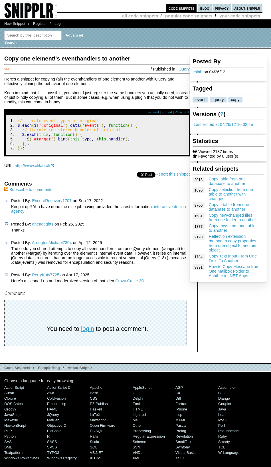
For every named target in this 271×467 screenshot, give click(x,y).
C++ (221, 399)
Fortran (181, 410)
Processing (142, 437)
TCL (221, 453)
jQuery (184, 69)
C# (177, 399)
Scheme (139, 448)
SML (8, 453)
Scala (94, 448)
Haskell (96, 415)
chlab (197, 72)
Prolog (180, 437)
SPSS (52, 453)
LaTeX (95, 420)
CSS (94, 404)
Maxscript (98, 426)
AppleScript (142, 393)
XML (136, 464)
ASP (179, 393)
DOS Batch (13, 410)
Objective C (56, 431)
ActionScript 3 (58, 393)
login (87, 334)
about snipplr (247, 8)
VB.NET (96, 458)
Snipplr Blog (49, 374)
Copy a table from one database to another (229, 207)
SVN (136, 453)
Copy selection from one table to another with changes (231, 194)
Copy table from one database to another (227, 181)
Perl (221, 431)
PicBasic (54, 437)
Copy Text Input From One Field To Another (233, 258)
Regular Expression (149, 442)
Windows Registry (62, 464)
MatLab (53, 426)
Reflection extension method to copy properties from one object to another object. (233, 243)
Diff (178, 404)
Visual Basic (185, 458)
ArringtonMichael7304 (52, 248)
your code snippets (239, 15)
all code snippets (140, 15)
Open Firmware (102, 431)
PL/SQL (96, 437)
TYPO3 (53, 458)
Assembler (227, 393)
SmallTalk (183, 448)
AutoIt (9, 399)
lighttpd (139, 420)
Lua (221, 420)
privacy (221, 8)
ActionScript (14, 393)
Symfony (182, 453)
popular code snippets (189, 15)
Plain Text (182, 112)
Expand (153, 112)
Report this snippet (172, 180)
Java (222, 415)
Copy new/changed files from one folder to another (232, 217)
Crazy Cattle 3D (129, 287)
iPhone (181, 415)
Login (59, 23)
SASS (52, 448)
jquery (218, 99)
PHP (8, 437)
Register (40, 23)
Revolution (184, 442)
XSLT (179, 464)
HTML (138, 415)
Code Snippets (17, 374)
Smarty (224, 448)
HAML (52, 415)
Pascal (181, 431)
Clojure (10, 404)
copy (235, 99)
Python (10, 442)
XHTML (96, 464)
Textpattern (13, 458)
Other (137, 431)
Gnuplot (224, 410)
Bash (94, 399)
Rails (94, 442)
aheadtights (42, 230)
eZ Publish (99, 410)
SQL (93, 453)
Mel (136, 426)
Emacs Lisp (56, 410)
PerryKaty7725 (45, 281)
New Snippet (14, 23)
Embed (166, 112)
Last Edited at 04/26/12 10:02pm (223, 124)
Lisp (178, 420)
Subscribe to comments (28, 195)
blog (204, 8)
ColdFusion (56, 404)
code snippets (182, 8)
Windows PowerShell (21, 464)
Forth (137, 410)
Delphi (138, 404)
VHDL (138, 458)
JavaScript (12, 420)
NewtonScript (15, 431)
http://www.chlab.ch (32, 171)
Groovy (10, 415)
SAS (8, 448)
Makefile (11, 426)
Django (224, 404)
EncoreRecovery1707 (52, 206)
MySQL (224, 426)
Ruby (222, 442)
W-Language (228, 458)
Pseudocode (228, 437)
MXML (180, 426)
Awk (50, 399)
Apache (96, 393)
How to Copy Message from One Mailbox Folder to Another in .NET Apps (234, 271)
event (200, 99)
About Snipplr (80, 374)
